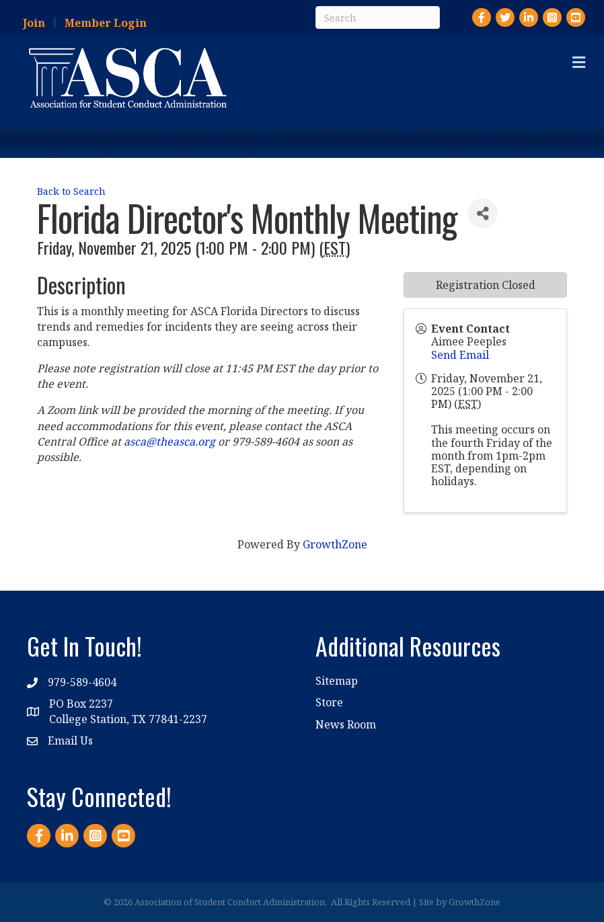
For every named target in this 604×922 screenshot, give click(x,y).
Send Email (460, 354)
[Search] (377, 17)
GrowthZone (335, 544)
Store (329, 702)
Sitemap (336, 680)
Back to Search (71, 191)
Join (34, 22)
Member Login (106, 22)
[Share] (482, 213)
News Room (345, 724)
